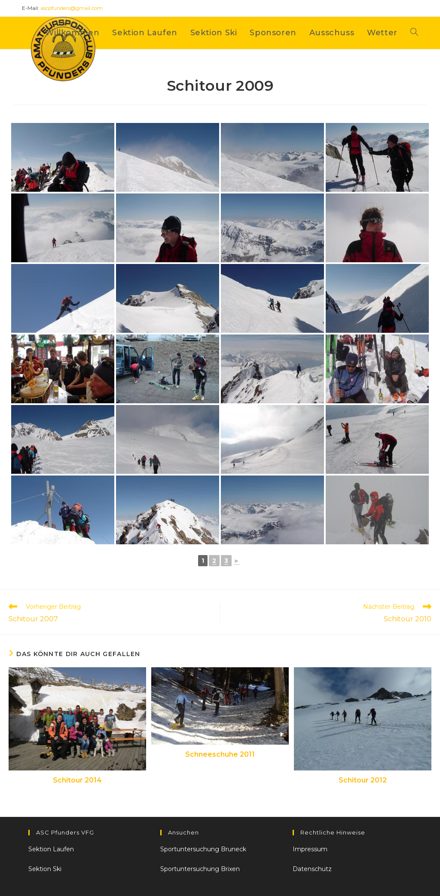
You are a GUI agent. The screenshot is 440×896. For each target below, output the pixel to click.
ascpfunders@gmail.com (71, 8)
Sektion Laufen (51, 849)
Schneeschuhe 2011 (220, 754)
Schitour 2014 (77, 780)
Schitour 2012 (363, 780)
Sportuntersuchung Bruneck (203, 849)
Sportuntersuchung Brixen (200, 869)
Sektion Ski (44, 869)
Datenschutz (312, 869)
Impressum (310, 849)
